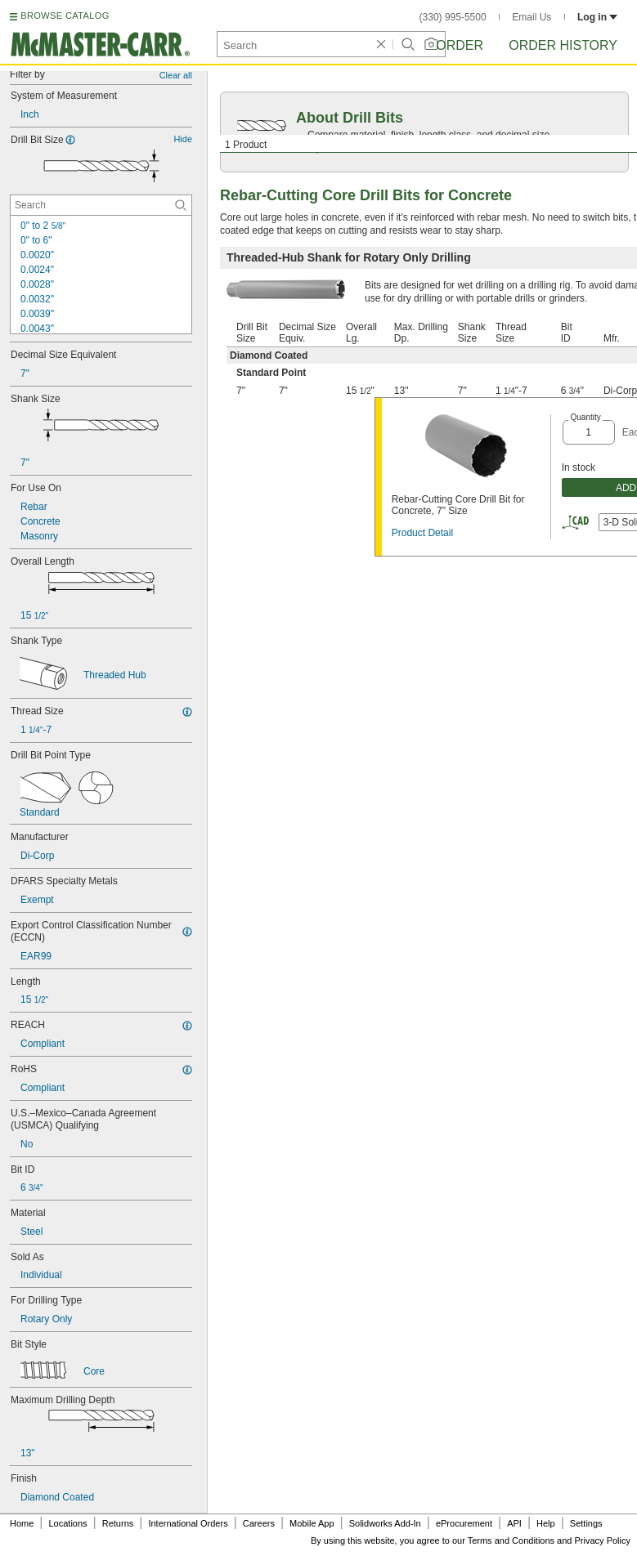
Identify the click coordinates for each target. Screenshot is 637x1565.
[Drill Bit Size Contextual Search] (101, 205)
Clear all (175, 75)
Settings (586, 1523)
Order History (563, 45)
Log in (597, 17)
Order (459, 45)
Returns (118, 1523)
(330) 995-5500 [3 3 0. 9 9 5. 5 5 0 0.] (453, 17)
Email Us (531, 17)
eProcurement (464, 1523)
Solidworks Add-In (385, 1523)
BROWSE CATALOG (64, 15)
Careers (259, 1523)
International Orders (187, 1523)
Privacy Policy (602, 1540)
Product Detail (422, 533)
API (514, 1523)
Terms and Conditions (511, 1540)
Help (545, 1523)
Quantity (585, 417)
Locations (68, 1523)
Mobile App (311, 1523)
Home (22, 1523)
